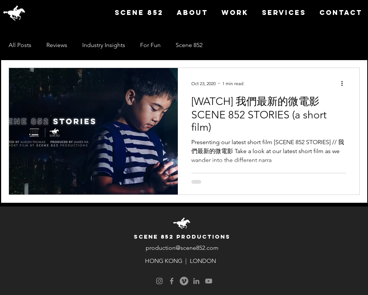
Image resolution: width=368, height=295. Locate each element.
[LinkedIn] (196, 281)
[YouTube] (208, 281)
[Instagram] (159, 281)
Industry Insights (103, 45)
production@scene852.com (182, 247)
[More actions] (344, 83)
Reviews (56, 45)
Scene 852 (189, 45)
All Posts (20, 45)
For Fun (150, 45)
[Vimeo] (184, 281)
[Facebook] (171, 281)
